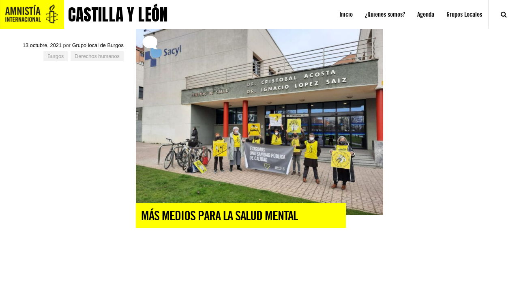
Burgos (55, 56)
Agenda (425, 14)
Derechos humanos (97, 56)
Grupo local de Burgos (98, 45)
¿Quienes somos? (385, 14)
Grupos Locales (464, 14)
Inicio (346, 14)
